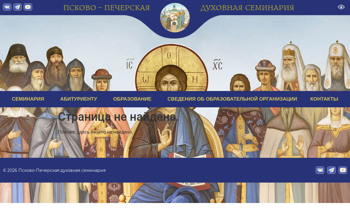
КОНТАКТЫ (324, 99)
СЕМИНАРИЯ (29, 99)
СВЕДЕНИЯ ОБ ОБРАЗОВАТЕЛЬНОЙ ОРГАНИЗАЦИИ (232, 99)
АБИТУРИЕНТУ (80, 99)
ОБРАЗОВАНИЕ (134, 99)
